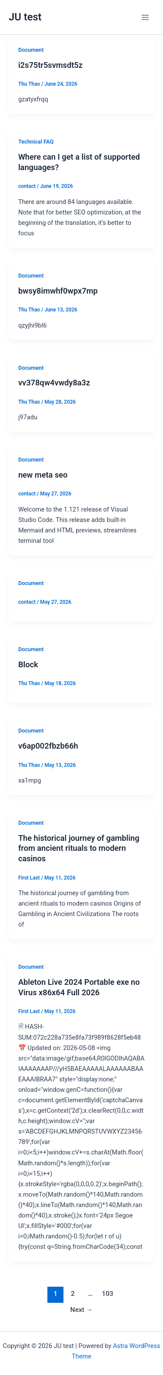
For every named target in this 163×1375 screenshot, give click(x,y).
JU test (25, 17)
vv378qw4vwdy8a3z (54, 382)
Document (31, 50)
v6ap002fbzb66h (48, 745)
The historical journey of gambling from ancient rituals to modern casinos (79, 848)
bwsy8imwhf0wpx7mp (58, 290)
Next (81, 1310)
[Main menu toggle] (145, 17)
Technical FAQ (35, 141)
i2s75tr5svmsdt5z (50, 65)
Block (28, 664)
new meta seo (43, 474)
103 (107, 1294)
